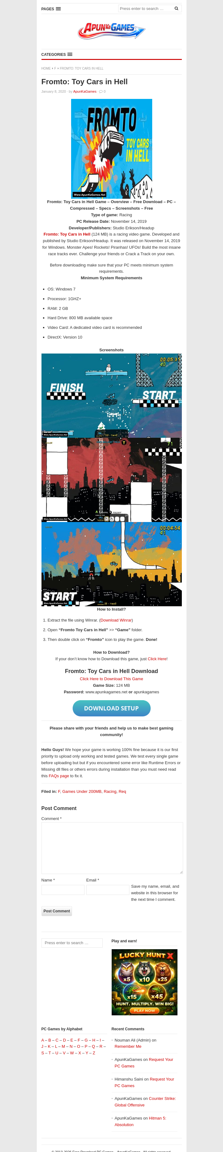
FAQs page (59, 776)
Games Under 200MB (82, 791)
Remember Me (128, 1046)
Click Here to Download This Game (111, 678)
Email (92, 880)
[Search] (176, 8)
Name (48, 880)
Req (122, 791)
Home (46, 68)
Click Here (157, 659)
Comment (51, 818)
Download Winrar (116, 620)
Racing (110, 791)
